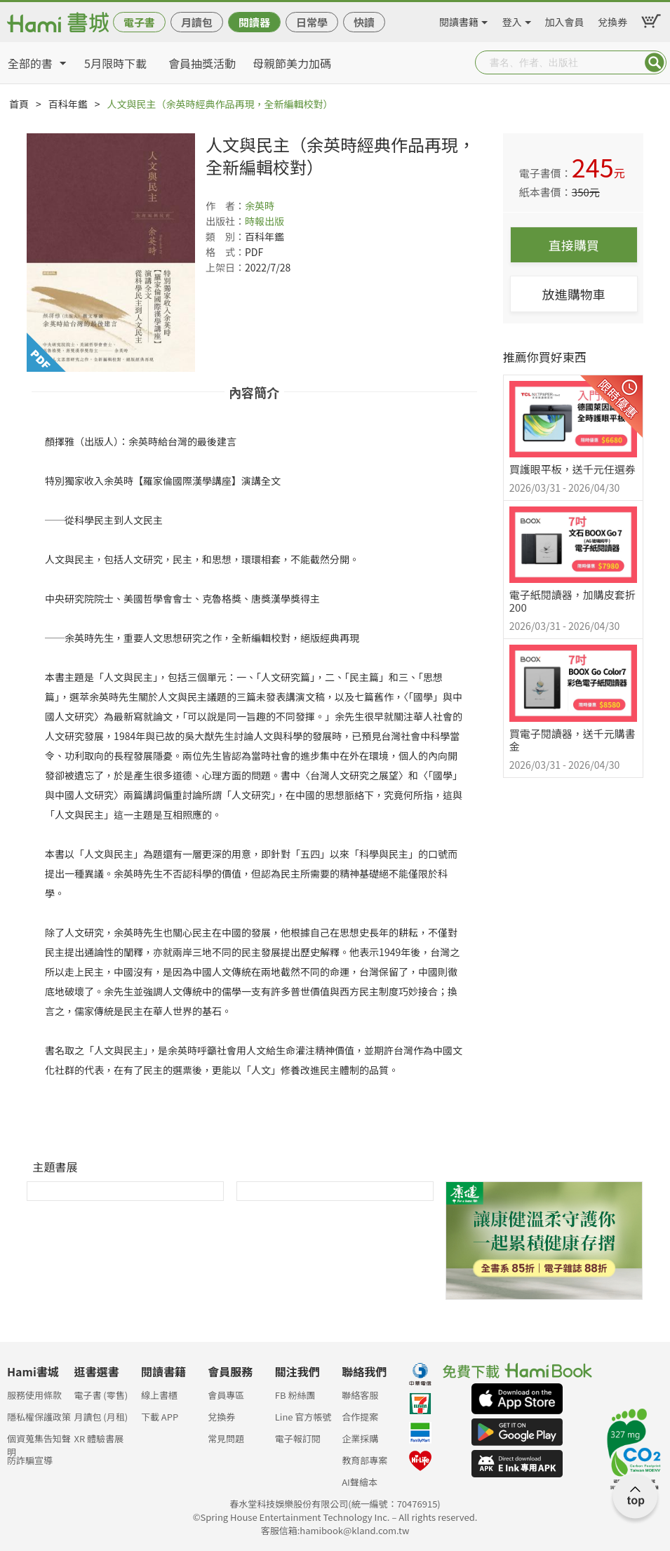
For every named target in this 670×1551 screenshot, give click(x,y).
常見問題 (226, 1438)
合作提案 (360, 1416)
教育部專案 (364, 1460)
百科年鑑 (68, 104)
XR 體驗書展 (98, 1438)
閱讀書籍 (458, 20)
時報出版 (264, 221)
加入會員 (564, 20)
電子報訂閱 (298, 1438)
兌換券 (612, 20)
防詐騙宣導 (30, 1460)
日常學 (312, 22)
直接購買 (574, 245)
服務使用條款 (34, 1395)
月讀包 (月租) (101, 1416)
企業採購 (360, 1438)
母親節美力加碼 (292, 63)
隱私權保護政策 (39, 1416)
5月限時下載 (115, 63)
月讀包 (197, 22)
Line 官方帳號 (303, 1416)
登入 (512, 20)
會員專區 (226, 1395)
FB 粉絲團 (295, 1395)
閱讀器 (254, 22)
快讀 (364, 22)
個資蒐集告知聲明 (39, 1442)
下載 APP (159, 1416)
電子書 (139, 22)
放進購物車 (573, 294)
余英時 (259, 206)
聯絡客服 (360, 1395)
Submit (654, 62)
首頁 (19, 104)
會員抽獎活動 (202, 63)
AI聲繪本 (359, 1482)
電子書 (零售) (101, 1395)
